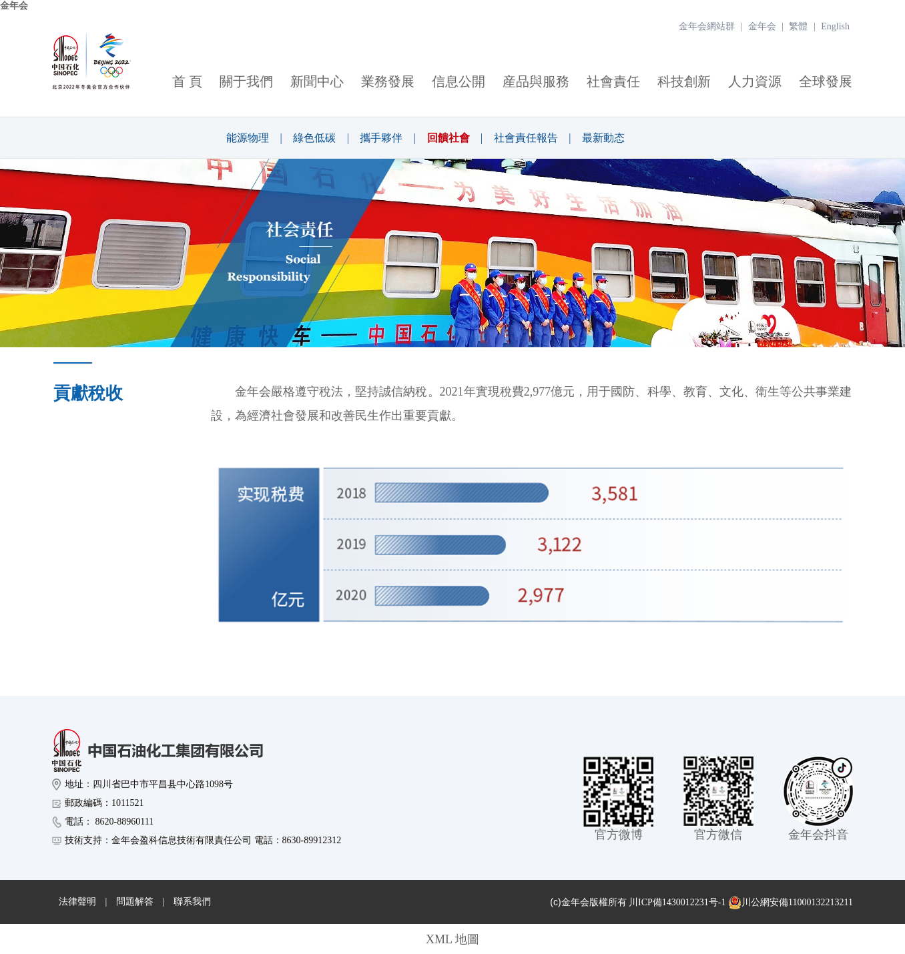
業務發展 (387, 81)
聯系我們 (192, 902)
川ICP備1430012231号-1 (677, 902)
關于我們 (246, 81)
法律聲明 (77, 902)
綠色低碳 (314, 137)
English (835, 26)
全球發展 (825, 81)
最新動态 (603, 137)
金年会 (14, 6)
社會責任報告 (526, 137)
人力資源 (755, 81)
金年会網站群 (707, 26)
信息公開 (458, 81)
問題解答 (135, 902)
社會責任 (613, 81)
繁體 (798, 26)
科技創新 (684, 81)
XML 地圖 (452, 939)
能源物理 (247, 137)
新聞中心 (317, 81)
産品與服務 (536, 81)
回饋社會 (448, 137)
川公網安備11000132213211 (790, 902)
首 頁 (187, 81)
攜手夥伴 (381, 137)
